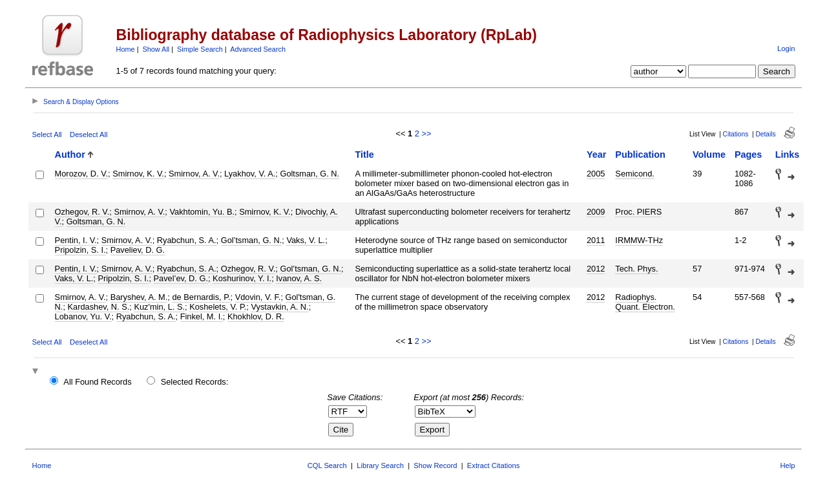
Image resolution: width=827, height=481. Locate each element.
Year (596, 154)
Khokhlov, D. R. (255, 316)
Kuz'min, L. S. (159, 307)
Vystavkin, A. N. (279, 307)
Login (786, 48)
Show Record (435, 465)
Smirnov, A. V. (194, 173)
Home (125, 49)
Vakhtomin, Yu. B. (202, 212)
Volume (709, 154)
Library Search (380, 465)
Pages (748, 154)
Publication (640, 154)
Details (765, 134)
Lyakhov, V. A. (249, 173)
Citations (736, 134)
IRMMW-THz (639, 240)
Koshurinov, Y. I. (242, 278)
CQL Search (327, 465)
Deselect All (88, 134)
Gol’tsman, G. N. (251, 240)
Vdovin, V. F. (258, 297)
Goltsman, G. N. (309, 173)
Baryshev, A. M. (139, 297)
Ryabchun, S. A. (186, 240)
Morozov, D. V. (82, 173)
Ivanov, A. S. (299, 278)
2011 (596, 240)
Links (787, 154)
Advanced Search (258, 49)
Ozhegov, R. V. (82, 212)
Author (70, 154)
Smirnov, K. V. (138, 173)
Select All (47, 134)
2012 (596, 268)
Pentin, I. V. (76, 240)
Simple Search (200, 49)
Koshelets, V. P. (217, 307)
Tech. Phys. (636, 268)
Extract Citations (493, 465)
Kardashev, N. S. (99, 307)
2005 (596, 173)
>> (426, 133)
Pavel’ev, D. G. (181, 278)
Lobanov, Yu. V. (83, 316)
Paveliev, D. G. (137, 250)
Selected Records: (195, 382)
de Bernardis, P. (201, 297)
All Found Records (97, 382)
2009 (596, 212)
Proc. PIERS (638, 212)
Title (364, 154)
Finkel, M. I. (201, 316)
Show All (156, 49)
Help (787, 465)
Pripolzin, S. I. (80, 250)
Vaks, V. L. (305, 240)
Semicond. (634, 173)
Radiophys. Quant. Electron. (645, 302)
